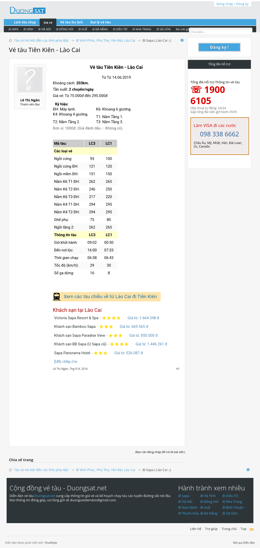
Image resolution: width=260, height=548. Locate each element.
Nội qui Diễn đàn (244, 542)
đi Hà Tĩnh (208, 495)
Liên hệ (195, 529)
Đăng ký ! (219, 47)
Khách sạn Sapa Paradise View (79, 335)
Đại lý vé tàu (100, 22)
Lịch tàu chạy (25, 22)
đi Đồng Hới (209, 501)
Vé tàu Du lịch (71, 22)
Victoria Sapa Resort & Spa (76, 318)
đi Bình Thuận (232, 507)
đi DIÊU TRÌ (120, 29)
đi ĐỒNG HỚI (64, 29)
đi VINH (28, 29)
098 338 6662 (219, 134)
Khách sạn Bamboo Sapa (74, 326)
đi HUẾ (82, 29)
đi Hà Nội (185, 501)
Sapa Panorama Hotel (72, 353)
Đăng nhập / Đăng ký (233, 4)
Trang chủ (229, 529)
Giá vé (48, 22)
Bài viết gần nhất (186, 29)
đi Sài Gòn (230, 513)
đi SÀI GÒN (163, 29)
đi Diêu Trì (230, 495)
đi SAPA (13, 29)
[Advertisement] (97, 405)
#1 (178, 368)
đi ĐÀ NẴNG (100, 29)
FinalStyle (51, 542)
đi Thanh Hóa (188, 513)
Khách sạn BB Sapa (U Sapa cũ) (80, 344)
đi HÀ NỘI (44, 29)
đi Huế (205, 507)
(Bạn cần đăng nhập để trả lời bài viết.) (160, 452)
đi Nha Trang (232, 501)
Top (244, 529)
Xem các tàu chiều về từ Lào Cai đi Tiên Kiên (110, 296)
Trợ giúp (211, 529)
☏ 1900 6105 (207, 95)
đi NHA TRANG (141, 29)
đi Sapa (183, 495)
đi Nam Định (188, 507)
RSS (252, 529)
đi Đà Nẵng (208, 513)
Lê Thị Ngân (30, 100)
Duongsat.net (45, 495)
